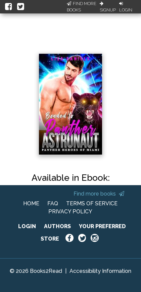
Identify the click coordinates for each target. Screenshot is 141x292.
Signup (108, 7)
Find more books (99, 194)
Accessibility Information (100, 271)
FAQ (52, 203)
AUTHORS (57, 226)
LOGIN (27, 226)
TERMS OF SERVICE (91, 203)
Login (125, 7)
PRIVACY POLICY (70, 211)
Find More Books (81, 7)
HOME (31, 203)
